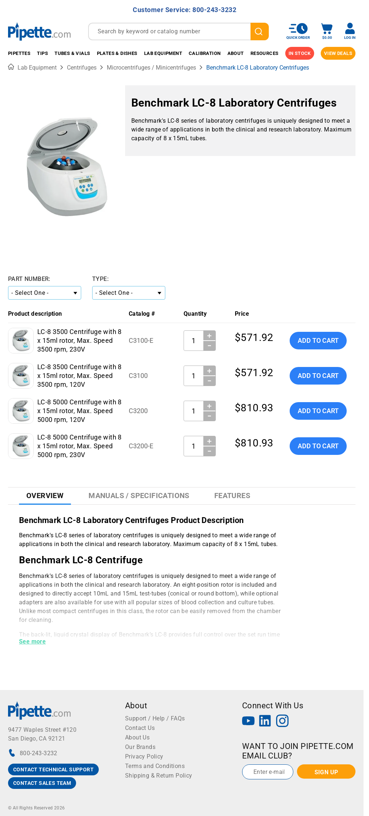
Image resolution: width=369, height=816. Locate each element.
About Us (137, 737)
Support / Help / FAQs (155, 718)
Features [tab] (232, 495)
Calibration (205, 53)
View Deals (338, 53)
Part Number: (29, 278)
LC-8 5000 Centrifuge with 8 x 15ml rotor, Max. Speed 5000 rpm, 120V (79, 410)
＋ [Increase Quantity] (209, 335)
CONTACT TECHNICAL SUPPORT (53, 769)
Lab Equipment (163, 53)
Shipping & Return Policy (158, 775)
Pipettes (19, 53)
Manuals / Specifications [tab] (139, 495)
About (235, 53)
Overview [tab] (45, 495)
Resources (265, 53)
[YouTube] (248, 722)
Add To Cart (318, 340)
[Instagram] (282, 722)
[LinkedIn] (265, 722)
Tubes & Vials (72, 53)
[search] (260, 31)
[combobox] (178, 31)
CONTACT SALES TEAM (42, 783)
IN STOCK (300, 53)
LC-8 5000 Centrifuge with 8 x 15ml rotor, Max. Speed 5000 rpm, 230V (79, 446)
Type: (100, 278)
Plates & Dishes (117, 53)
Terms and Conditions (155, 766)
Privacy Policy (144, 756)
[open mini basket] (326, 31)
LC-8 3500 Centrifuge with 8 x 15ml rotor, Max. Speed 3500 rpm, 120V (79, 375)
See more (32, 641)
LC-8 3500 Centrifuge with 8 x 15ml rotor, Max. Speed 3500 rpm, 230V (79, 340)
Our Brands (140, 746)
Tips (42, 53)
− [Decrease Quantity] (209, 345)
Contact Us (140, 727)
